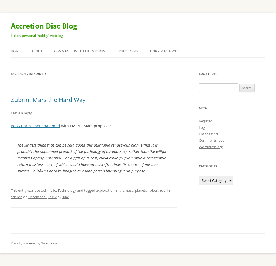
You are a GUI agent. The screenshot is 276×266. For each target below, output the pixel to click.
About (36, 51)
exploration (105, 190)
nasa (129, 190)
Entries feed (208, 134)
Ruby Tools (128, 51)
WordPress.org (211, 146)
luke (65, 196)
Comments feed (212, 140)
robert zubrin (159, 190)
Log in (204, 127)
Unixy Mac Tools (164, 51)
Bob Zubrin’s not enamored (35, 125)
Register (205, 121)
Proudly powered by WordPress (34, 243)
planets (141, 190)
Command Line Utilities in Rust (80, 51)
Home (15, 51)
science (16, 196)
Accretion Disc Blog (44, 26)
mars (120, 190)
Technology (67, 190)
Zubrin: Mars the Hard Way (48, 99)
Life (53, 190)
